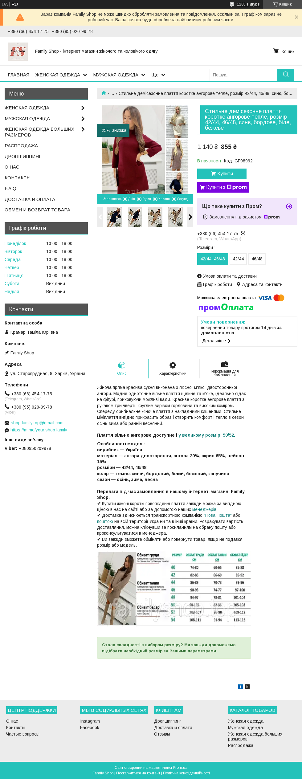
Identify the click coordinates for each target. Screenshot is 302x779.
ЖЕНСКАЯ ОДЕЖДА (57, 74)
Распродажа (240, 745)
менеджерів (204, 509)
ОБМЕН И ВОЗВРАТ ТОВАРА (37, 209)
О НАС (12, 166)
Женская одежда (245, 721)
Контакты (15, 727)
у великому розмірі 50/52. (206, 435)
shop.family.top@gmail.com (37, 422)
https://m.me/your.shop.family (38, 429)
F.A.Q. (11, 188)
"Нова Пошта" (218, 515)
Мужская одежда (245, 727)
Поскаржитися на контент (138, 773)
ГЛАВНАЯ (18, 74)
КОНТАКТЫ (18, 177)
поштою (105, 521)
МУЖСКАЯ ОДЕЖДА (115, 74)
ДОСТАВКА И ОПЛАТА (30, 199)
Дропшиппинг (167, 721)
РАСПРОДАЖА (21, 145)
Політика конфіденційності (186, 773)
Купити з (226, 187)
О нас (12, 721)
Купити (225, 173)
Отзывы (162, 734)
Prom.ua (180, 767)
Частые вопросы (22, 734)
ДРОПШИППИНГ (23, 156)
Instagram (90, 721)
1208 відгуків (248, 4)
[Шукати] (285, 75)
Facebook (89, 727)
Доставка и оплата (173, 727)
